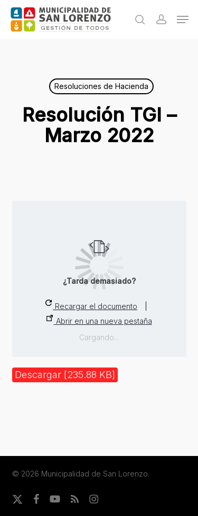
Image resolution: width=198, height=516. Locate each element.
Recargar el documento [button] (91, 305)
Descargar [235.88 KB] (65, 374)
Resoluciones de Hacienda (101, 86)
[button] (182, 19)
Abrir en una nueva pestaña (99, 320)
